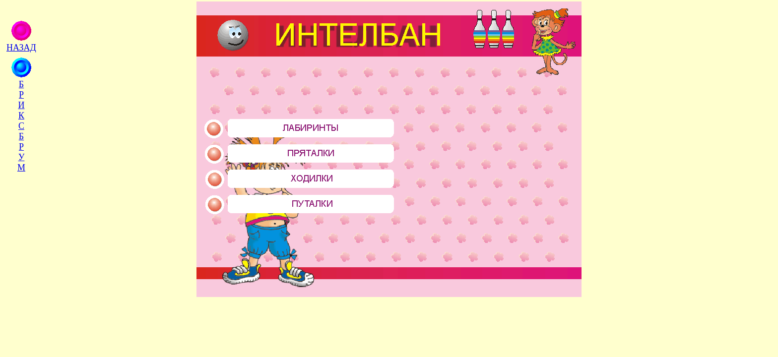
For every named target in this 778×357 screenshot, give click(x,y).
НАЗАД (21, 48)
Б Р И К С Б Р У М (21, 126)
